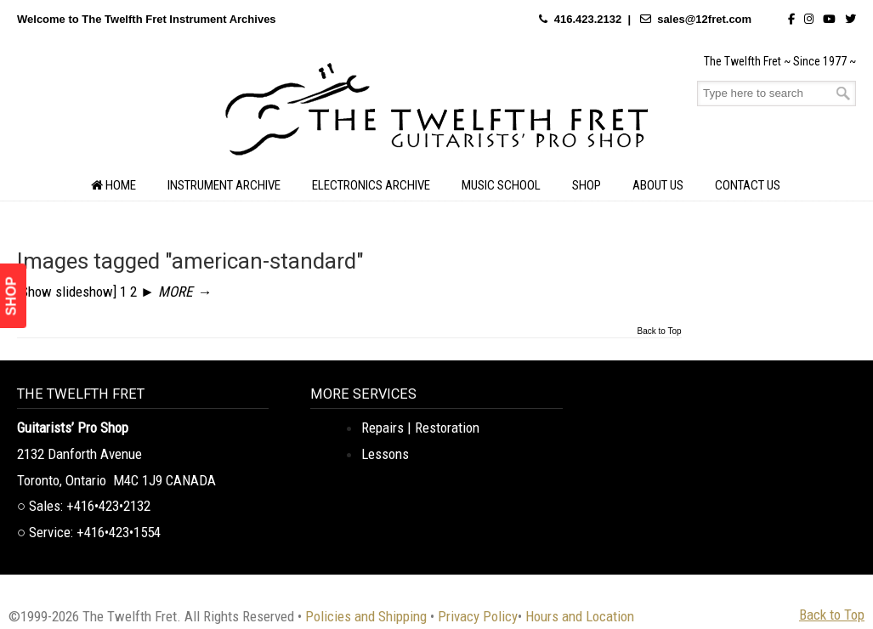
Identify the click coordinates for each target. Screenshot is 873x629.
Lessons (385, 453)
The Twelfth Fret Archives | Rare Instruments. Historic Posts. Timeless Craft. (436, 114)
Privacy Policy (478, 616)
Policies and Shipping (366, 616)
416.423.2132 (588, 19)
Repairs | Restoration (420, 427)
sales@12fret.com (704, 19)
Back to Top (660, 331)
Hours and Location (579, 616)
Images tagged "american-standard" (190, 261)
